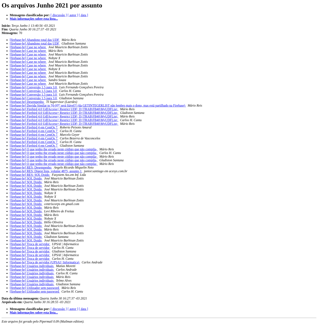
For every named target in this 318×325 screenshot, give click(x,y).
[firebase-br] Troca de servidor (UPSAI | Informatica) (45, 262)
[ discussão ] (58, 15)
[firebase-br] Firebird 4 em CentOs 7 (34, 127)
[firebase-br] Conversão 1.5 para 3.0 (34, 87)
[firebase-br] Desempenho (27, 102)
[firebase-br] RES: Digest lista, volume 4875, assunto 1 (46, 171)
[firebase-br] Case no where (28, 47)
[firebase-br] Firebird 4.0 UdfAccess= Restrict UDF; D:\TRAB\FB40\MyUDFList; (64, 109)
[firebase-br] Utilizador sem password (35, 288)
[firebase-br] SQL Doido (26, 178)
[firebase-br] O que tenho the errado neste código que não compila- (54, 149)
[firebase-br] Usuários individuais (32, 266)
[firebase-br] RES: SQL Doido (30, 174)
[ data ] (83, 15)
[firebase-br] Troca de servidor (30, 244)
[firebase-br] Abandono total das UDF (35, 40)
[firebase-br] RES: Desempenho (31, 167)
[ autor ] (73, 15)
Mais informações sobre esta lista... (34, 18)
